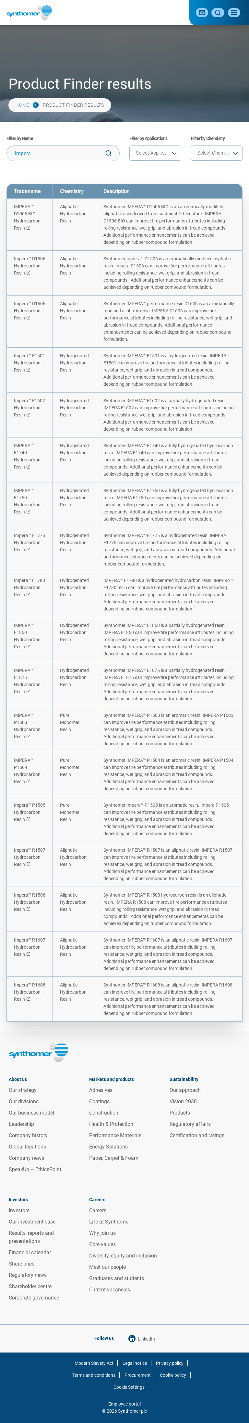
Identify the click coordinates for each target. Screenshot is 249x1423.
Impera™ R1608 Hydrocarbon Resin (29, 992)
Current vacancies (109, 1290)
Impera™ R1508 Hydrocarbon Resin (29, 902)
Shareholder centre (30, 1286)
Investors (19, 1210)
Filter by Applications (148, 138)
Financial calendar (30, 1252)
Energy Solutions (108, 1147)
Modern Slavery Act (94, 1363)
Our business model (31, 1113)
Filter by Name (19, 138)
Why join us (102, 1233)
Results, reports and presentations (31, 1237)
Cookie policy (173, 1375)
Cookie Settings (129, 1387)
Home (22, 105)
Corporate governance (34, 1298)
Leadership (21, 1124)
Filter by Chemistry (208, 138)
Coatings (99, 1101)
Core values (102, 1244)
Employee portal (124, 1404)
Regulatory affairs (190, 1124)
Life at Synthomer (109, 1222)
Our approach (185, 1090)
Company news (26, 1158)
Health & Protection (111, 1124)
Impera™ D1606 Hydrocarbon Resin (29, 310)
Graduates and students (116, 1278)
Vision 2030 (183, 1101)
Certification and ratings (197, 1135)
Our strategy (23, 1090)
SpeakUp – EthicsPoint (35, 1169)
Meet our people (107, 1267)
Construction (103, 1113)
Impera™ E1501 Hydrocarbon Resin (29, 362)
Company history (28, 1135)
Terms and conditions (93, 1375)
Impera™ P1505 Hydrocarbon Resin (29, 812)
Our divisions (24, 1101)
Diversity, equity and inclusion (123, 1256)
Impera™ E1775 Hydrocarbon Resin (29, 542)
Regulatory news (28, 1275)
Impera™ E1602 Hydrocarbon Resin (29, 407)
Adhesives (101, 1090)
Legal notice (135, 1363)
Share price (21, 1264)
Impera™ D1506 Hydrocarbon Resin (29, 265)
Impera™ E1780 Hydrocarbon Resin (29, 587)
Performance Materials (115, 1135)
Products (180, 1113)
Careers (97, 1210)
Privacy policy (170, 1363)
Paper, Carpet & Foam (113, 1158)
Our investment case (32, 1222)
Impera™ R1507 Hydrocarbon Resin (29, 857)
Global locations (27, 1147)
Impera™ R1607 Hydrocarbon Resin (29, 947)
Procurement (137, 1375)
